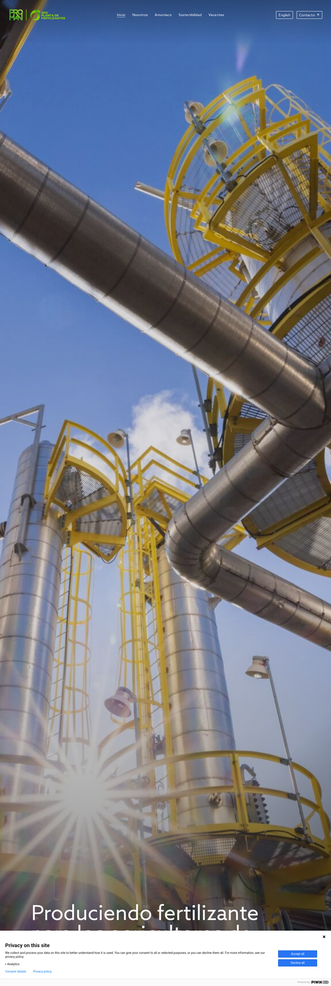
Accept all (297, 954)
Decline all (298, 963)
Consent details (15, 971)
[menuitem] (284, 15)
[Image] (37, 15)
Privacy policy (42, 971)
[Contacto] (309, 15)
